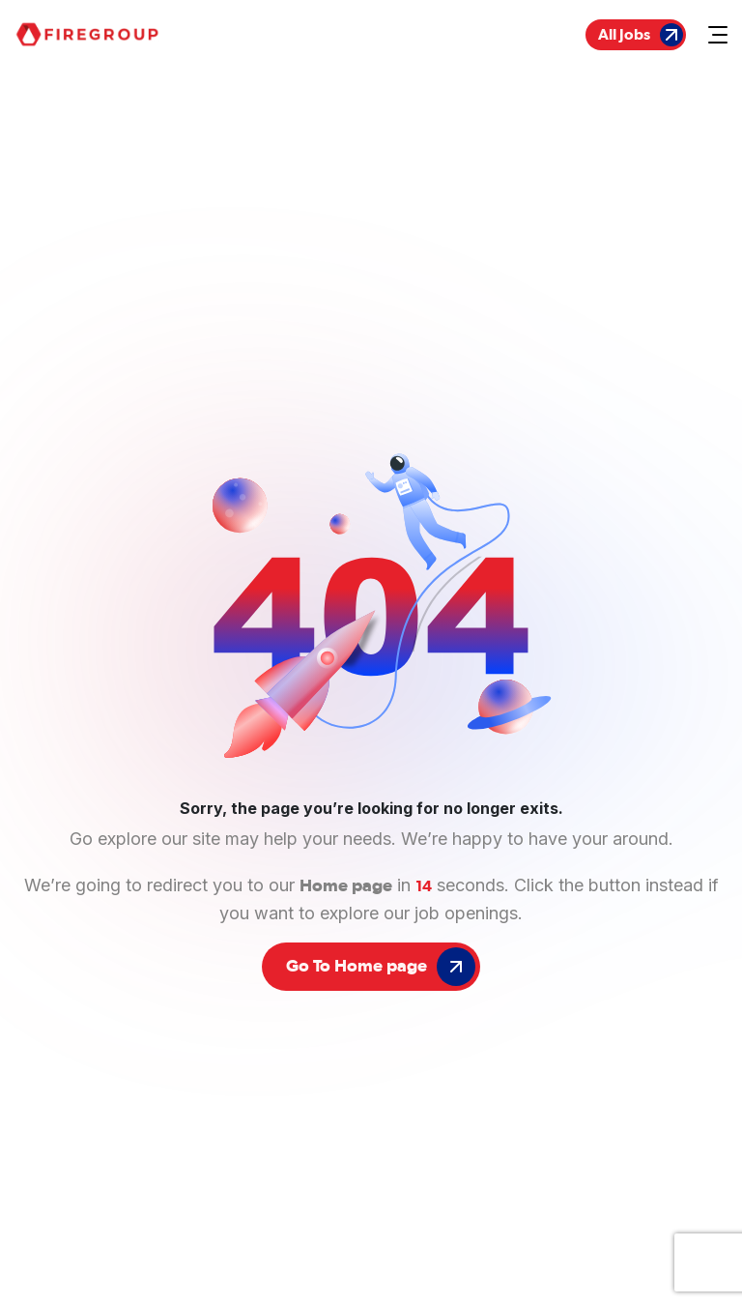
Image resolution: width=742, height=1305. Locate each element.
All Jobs (640, 34)
